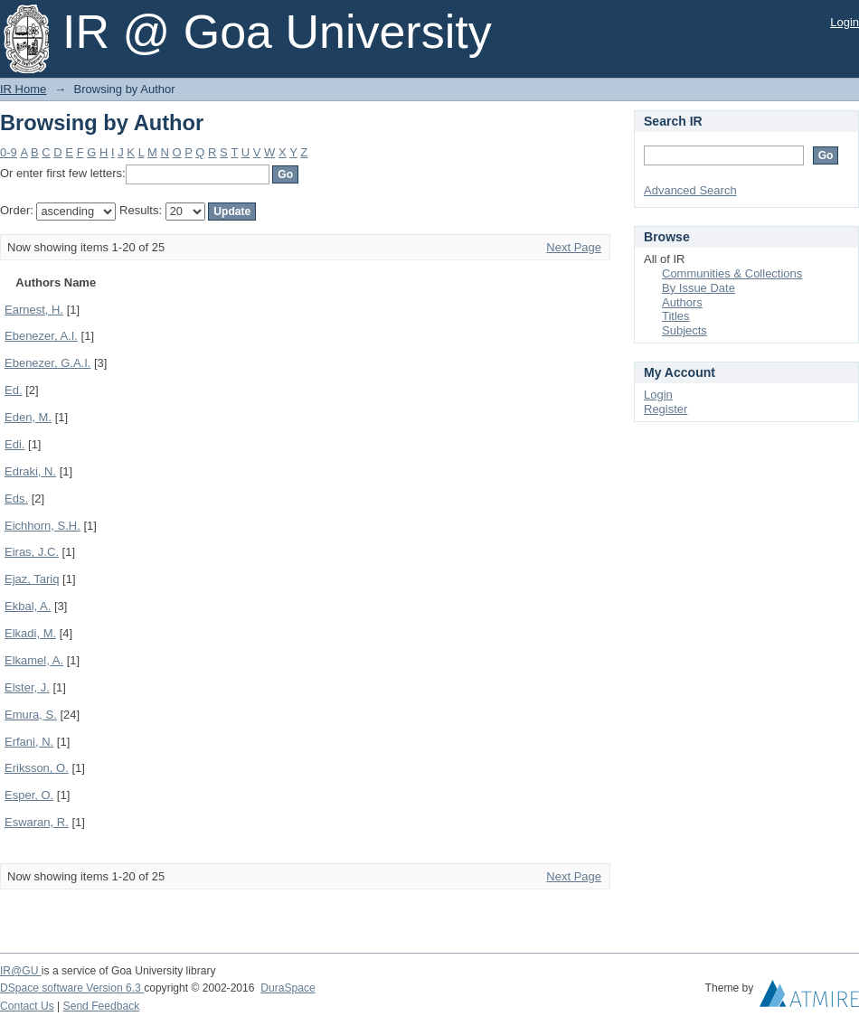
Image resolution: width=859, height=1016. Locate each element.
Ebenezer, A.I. (41, 336)
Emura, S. (31, 714)
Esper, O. (29, 795)
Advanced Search (690, 190)
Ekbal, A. (28, 606)
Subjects (684, 330)
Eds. (16, 498)
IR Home (23, 89)
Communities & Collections (732, 273)
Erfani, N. (29, 741)
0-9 (8, 152)
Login (844, 22)
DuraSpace (287, 988)
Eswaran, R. (37, 822)
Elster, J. (27, 687)
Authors (682, 302)
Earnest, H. (34, 309)
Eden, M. (28, 417)
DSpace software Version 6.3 (72, 988)
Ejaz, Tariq (32, 579)
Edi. (14, 444)
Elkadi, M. (30, 633)
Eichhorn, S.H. (42, 525)
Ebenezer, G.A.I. (47, 363)
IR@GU (21, 970)
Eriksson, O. (37, 768)
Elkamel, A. (34, 660)
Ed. (14, 390)
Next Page (573, 247)
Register (665, 409)
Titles (676, 316)
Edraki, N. (30, 471)
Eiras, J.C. (32, 552)
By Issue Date (698, 288)
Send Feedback (101, 1006)
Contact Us (27, 1006)
